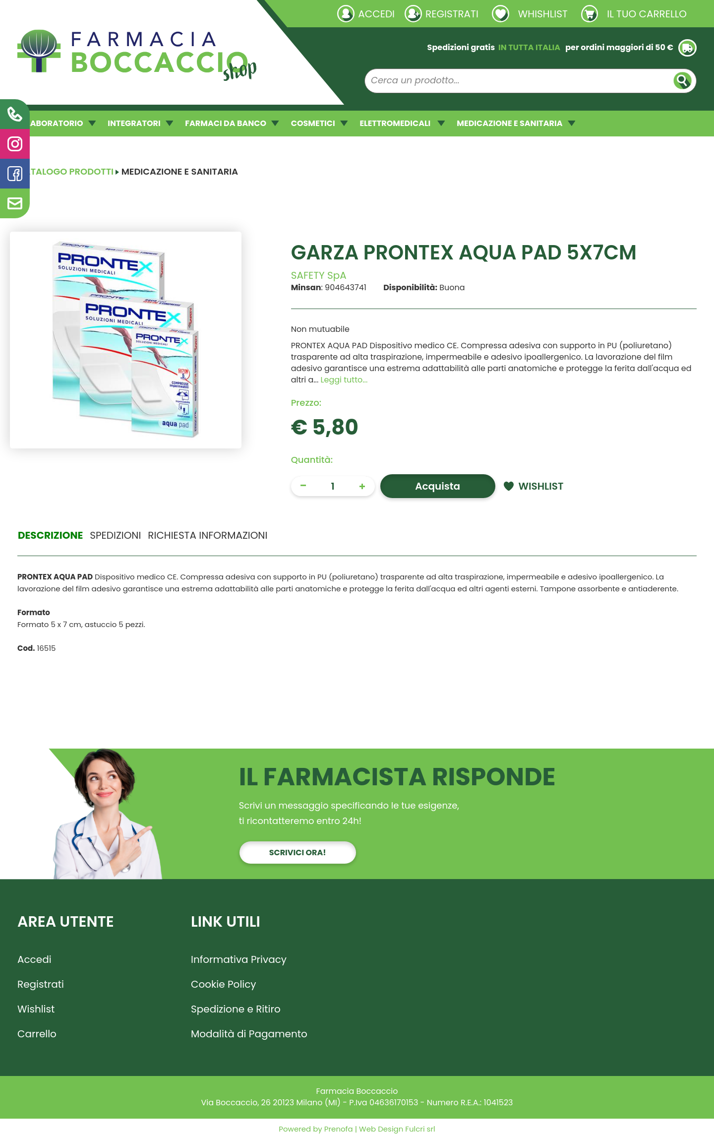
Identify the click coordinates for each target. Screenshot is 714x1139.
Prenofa (337, 1129)
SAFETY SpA (319, 275)
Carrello (37, 1034)
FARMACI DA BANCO (232, 123)
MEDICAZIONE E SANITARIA (516, 123)
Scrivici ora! (297, 852)
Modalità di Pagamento (249, 1034)
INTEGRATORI (140, 123)
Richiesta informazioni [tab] (207, 535)
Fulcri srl (420, 1129)
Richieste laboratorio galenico (76, 13)
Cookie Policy (223, 984)
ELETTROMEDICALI (402, 123)
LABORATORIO (61, 123)
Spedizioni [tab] (115, 535)
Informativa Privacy (239, 959)
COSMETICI (319, 123)
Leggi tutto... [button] (344, 379)
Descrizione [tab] (50, 535)
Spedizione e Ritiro (236, 1009)
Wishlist (36, 1009)
